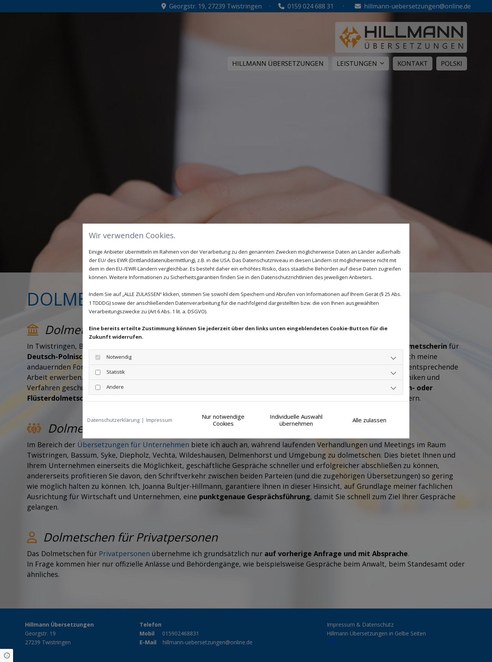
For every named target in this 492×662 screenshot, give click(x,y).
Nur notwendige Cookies (223, 420)
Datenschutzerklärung (113, 419)
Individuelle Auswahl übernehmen (296, 420)
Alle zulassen (369, 420)
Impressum (159, 419)
